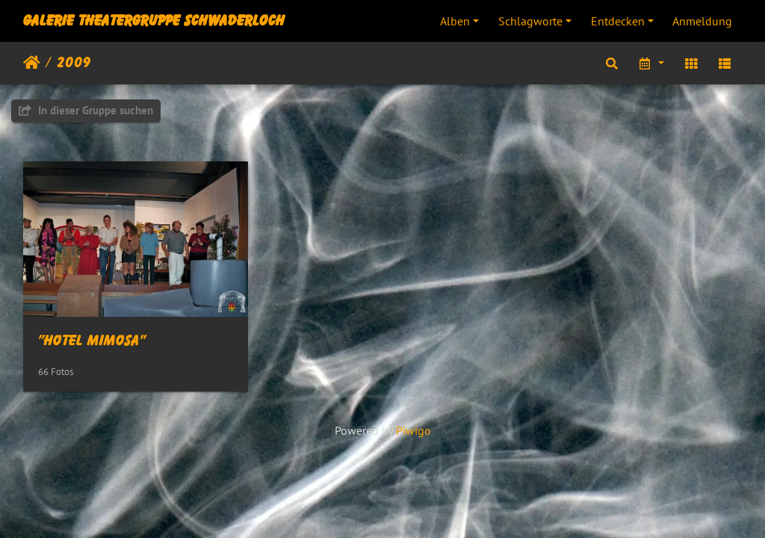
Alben (455, 20)
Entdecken (618, 20)
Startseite (31, 63)
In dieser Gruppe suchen (86, 110)
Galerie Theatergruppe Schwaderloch (154, 21)
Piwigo (413, 430)
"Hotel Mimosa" (92, 341)
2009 (74, 63)
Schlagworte (530, 20)
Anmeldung (702, 20)
